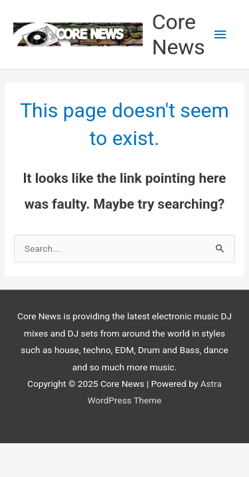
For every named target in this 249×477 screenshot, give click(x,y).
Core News (178, 34)
